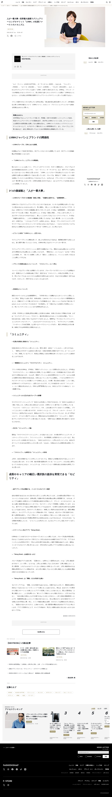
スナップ (63, 2)
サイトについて (64, 772)
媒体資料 (77, 772)
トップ (2, 5)
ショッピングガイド (76, 784)
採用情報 (71, 772)
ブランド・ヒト (42, 2)
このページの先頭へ (9, 747)
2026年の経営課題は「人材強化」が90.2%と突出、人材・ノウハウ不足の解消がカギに (33, 664)
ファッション (92, 133)
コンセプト (106, 780)
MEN (86, 117)
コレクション (70, 2)
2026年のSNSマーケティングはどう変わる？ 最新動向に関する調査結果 (29, 673)
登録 (93, 121)
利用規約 (88, 772)
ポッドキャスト (84, 2)
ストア (34, 2)
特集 (23, 2)
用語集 (92, 2)
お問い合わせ (106, 772)
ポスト (77, 2)
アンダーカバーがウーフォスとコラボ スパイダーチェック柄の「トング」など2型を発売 (96, 727)
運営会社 (83, 772)
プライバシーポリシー (96, 772)
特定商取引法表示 (105, 784)
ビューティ (28, 2)
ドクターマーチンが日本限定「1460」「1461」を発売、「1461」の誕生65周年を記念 (82, 727)
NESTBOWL (15, 5)
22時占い (50, 2)
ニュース (18, 2)
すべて (85, 62)
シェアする (17, 36)
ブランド (80, 780)
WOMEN (94, 117)
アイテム (87, 780)
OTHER (102, 117)
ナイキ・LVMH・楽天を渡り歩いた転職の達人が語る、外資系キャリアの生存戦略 (29, 650)
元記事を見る (41, 632)
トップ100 (56, 2)
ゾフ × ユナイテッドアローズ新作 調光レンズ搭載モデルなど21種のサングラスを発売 (37, 717)
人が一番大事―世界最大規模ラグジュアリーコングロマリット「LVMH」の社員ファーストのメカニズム (44, 5)
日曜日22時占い (90, 765)
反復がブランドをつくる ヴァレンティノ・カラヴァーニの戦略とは (28, 668)
